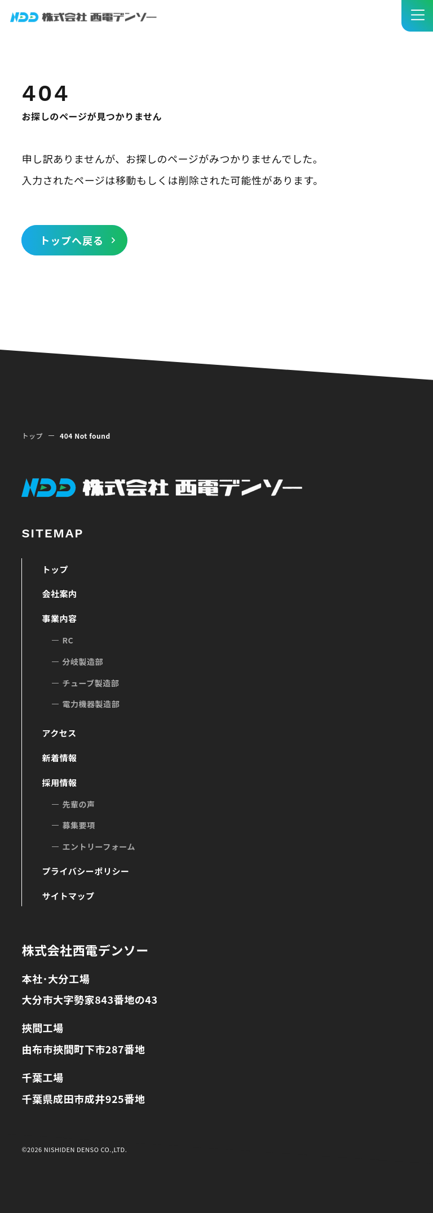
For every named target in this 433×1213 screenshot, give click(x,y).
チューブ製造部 (90, 683)
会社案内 (59, 593)
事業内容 (59, 618)
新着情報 (59, 758)
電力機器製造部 (91, 703)
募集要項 (78, 825)
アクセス (59, 733)
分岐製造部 (82, 661)
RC (67, 640)
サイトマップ (68, 896)
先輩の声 (78, 804)
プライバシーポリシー (85, 871)
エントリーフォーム (98, 846)
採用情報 (59, 782)
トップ (32, 435)
